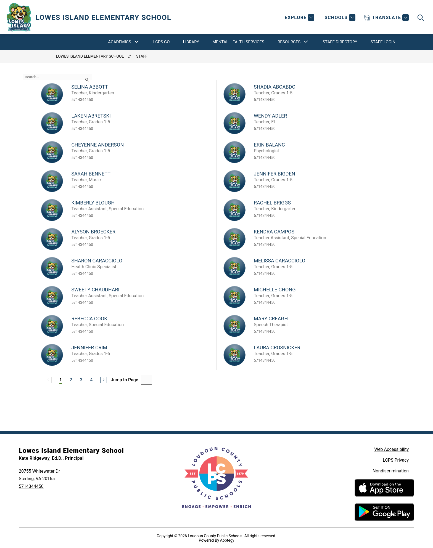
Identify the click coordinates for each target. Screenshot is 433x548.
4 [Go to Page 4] (91, 379)
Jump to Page (124, 379)
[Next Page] (103, 380)
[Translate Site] (386, 17)
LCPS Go (161, 41)
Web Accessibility (391, 449)
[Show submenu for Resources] (289, 42)
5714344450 (31, 486)
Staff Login (383, 41)
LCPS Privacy (396, 460)
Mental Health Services (238, 41)
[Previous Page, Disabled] (48, 380)
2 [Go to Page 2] (71, 379)
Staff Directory (340, 41)
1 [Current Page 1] (60, 379)
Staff (141, 56)
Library (191, 41)
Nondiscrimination (391, 470)
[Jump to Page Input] (146, 380)
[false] (57, 77)
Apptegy (227, 540)
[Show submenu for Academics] (119, 42)
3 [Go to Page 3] (81, 379)
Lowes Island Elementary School (90, 56)
